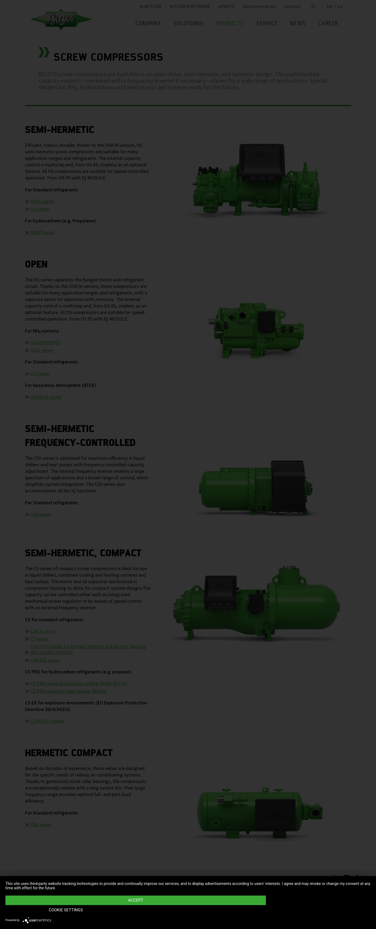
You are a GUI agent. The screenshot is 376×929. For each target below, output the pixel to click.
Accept (133, 910)
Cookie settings (316, 910)
